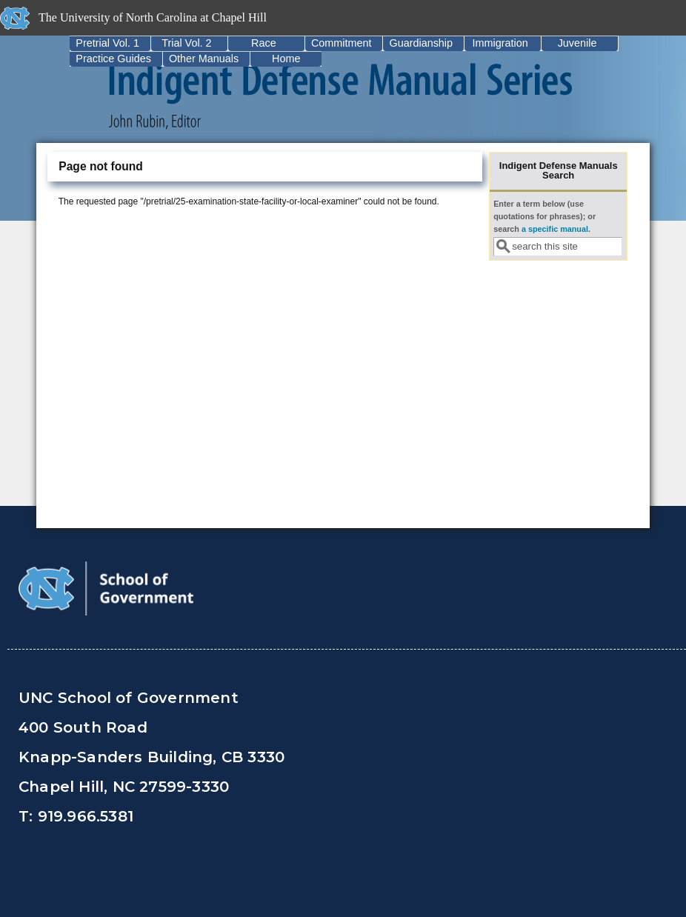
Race (263, 43)
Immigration (499, 43)
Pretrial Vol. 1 (107, 43)
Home (286, 58)
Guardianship (421, 43)
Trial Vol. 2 (186, 43)
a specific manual (555, 228)
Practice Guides (113, 58)
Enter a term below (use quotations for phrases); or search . (544, 216)
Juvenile (577, 43)
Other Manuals (204, 58)
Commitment (341, 43)
